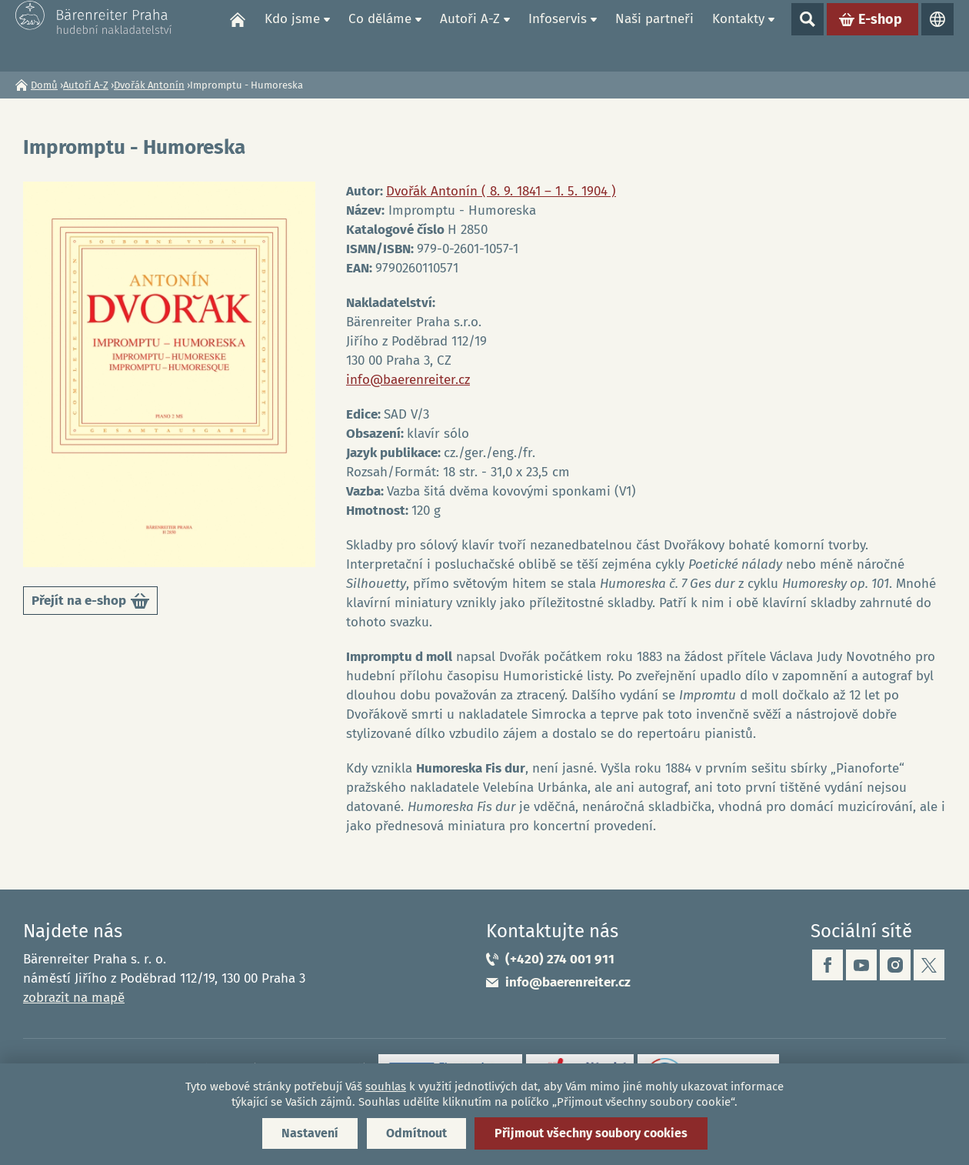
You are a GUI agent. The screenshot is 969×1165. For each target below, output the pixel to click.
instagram (895, 965)
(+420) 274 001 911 (559, 959)
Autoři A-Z (470, 35)
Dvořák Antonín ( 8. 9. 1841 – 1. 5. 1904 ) (501, 191)
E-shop (880, 35)
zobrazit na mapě (74, 998)
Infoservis (557, 35)
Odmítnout (416, 1133)
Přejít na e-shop (90, 604)
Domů (237, 35)
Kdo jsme (292, 35)
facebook (827, 965)
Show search (807, 35)
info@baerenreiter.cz (408, 380)
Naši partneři (654, 35)
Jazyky (937, 35)
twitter (929, 965)
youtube (861, 965)
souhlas (385, 1086)
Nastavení (309, 1133)
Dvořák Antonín (149, 85)
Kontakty (738, 35)
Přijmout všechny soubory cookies (591, 1133)
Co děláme (379, 35)
